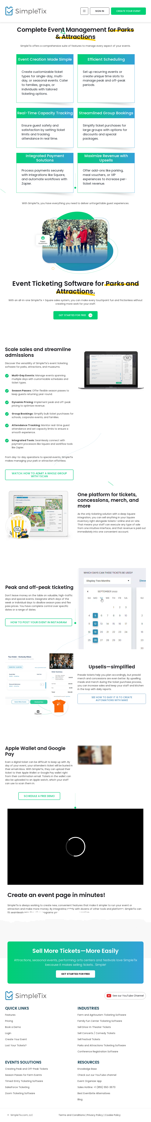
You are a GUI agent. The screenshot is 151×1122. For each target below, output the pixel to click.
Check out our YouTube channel (97, 1075)
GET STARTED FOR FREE (75, 315)
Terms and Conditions (72, 1115)
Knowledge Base (87, 1069)
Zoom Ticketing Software (20, 1093)
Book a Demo (13, 1027)
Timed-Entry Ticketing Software (24, 1081)
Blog (80, 1099)
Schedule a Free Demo (39, 796)
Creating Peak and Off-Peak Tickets (26, 1069)
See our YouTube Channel (125, 996)
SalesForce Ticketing (17, 1087)
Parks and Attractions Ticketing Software (102, 1045)
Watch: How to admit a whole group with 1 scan (39, 474)
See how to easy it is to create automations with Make (111, 699)
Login (8, 1033)
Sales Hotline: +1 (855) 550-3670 (96, 1087)
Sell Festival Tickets (89, 1039)
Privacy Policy (95, 1115)
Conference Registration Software (98, 1051)
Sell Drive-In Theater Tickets (94, 1027)
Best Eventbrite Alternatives (94, 1093)
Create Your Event (128, 11)
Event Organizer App (90, 1081)
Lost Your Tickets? (16, 1045)
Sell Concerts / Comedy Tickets (96, 1033)
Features (10, 1015)
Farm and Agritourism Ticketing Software (102, 1015)
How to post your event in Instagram (39, 622)
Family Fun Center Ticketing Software (100, 1021)
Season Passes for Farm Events (23, 1075)
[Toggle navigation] (84, 11)
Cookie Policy (113, 1115)
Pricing (9, 1021)
